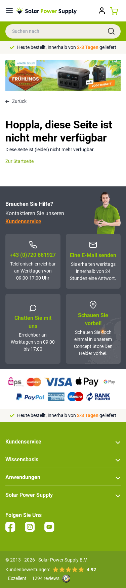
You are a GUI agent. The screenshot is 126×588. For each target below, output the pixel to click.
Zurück (16, 101)
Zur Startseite (19, 161)
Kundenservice (23, 221)
